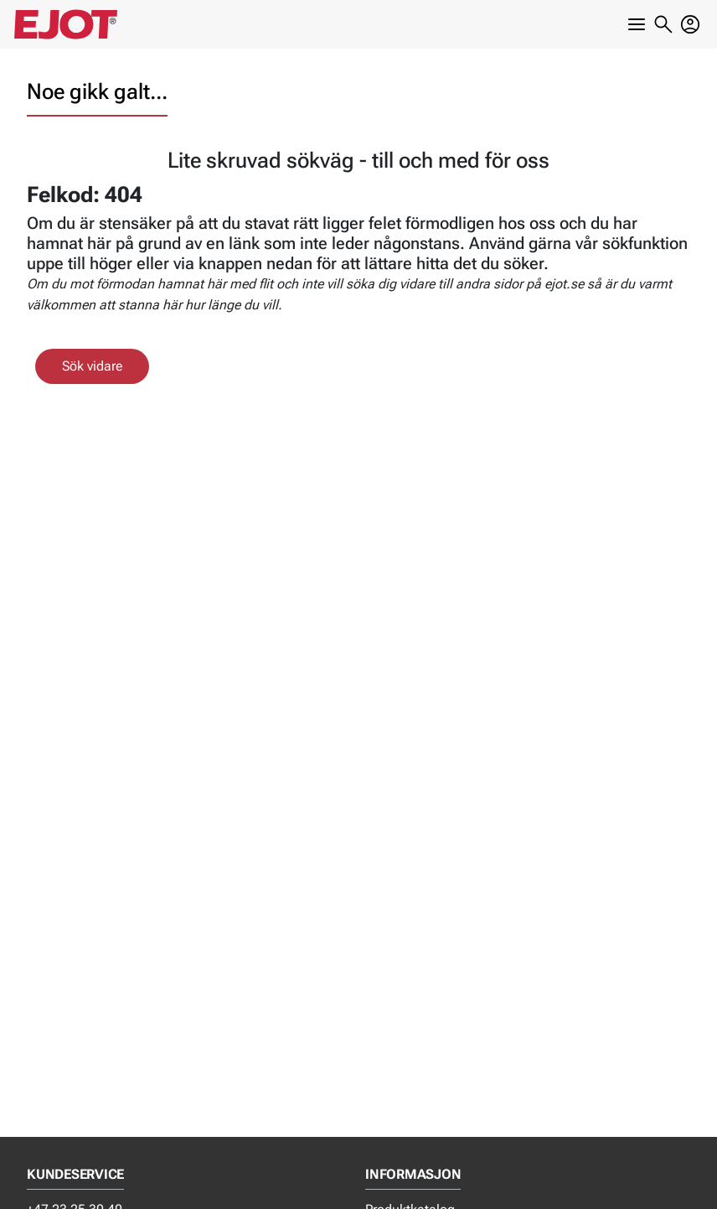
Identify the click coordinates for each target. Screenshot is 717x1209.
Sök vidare (92, 366)
